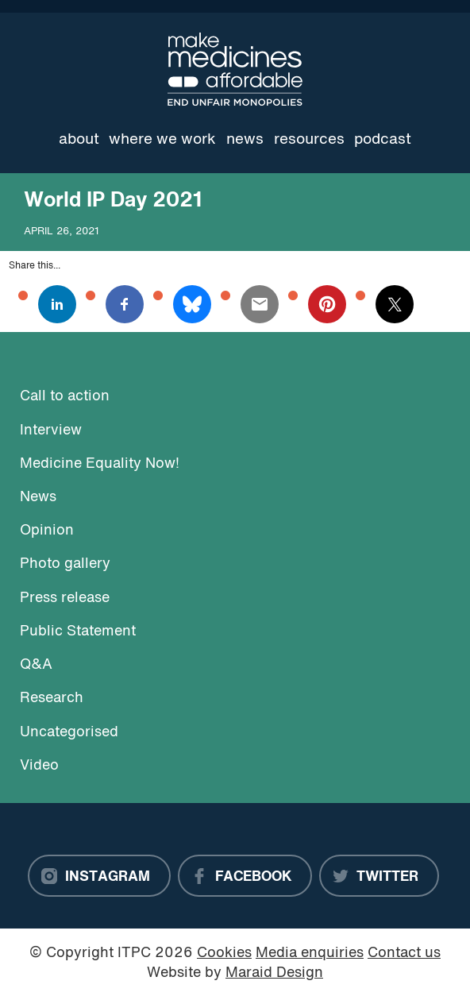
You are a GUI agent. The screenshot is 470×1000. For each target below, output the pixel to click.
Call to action (65, 396)
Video (39, 766)
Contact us (404, 953)
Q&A (36, 665)
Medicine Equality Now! (99, 464)
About (79, 140)
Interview (51, 431)
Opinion (47, 531)
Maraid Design (274, 973)
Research (51, 698)
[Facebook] (245, 876)
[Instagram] (99, 876)
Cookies (224, 953)
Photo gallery (65, 564)
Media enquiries (310, 953)
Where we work (162, 140)
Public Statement (78, 632)
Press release (65, 598)
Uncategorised (69, 732)
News (245, 140)
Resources (309, 140)
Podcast (382, 140)
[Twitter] (379, 876)
